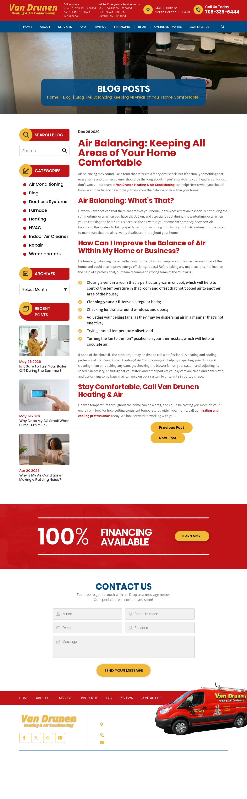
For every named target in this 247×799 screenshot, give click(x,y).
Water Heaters (45, 254)
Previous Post (171, 427)
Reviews (100, 27)
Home (27, 27)
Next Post (168, 438)
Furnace (38, 210)
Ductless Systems (48, 202)
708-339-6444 (222, 12)
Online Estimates (168, 27)
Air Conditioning (46, 184)
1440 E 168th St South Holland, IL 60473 (172, 10)
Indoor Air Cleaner (49, 236)
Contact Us (199, 27)
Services (65, 27)
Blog (142, 27)
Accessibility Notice (172, 783)
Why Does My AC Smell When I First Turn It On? (44, 422)
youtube (60, 739)
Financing (122, 27)
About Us (43, 699)
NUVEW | (66, 783)
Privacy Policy (144, 783)
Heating (37, 219)
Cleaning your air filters (108, 301)
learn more (191, 536)
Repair (36, 245)
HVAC (35, 228)
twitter (36, 739)
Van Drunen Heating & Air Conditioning (145, 184)
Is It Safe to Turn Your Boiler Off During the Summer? (43, 368)
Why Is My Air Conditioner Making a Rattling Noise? (41, 477)
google (48, 739)
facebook (24, 739)
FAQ (83, 27)
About (45, 27)
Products (89, 699)
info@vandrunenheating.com (131, 743)
